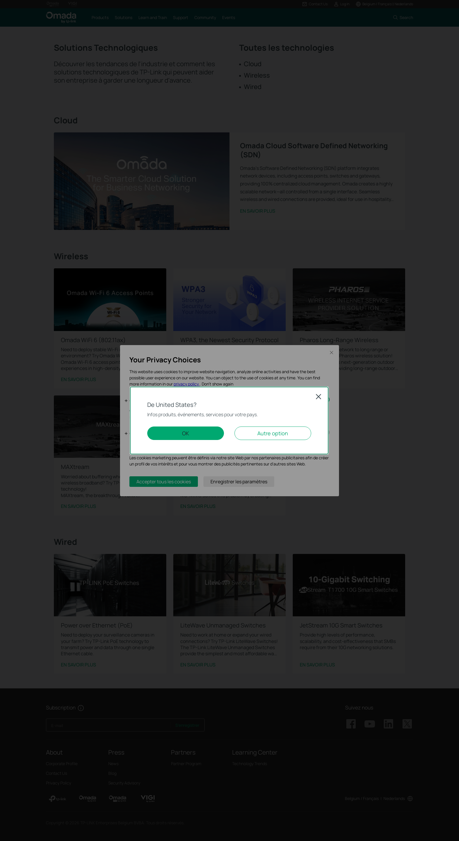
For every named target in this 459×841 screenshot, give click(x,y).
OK (185, 433)
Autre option (272, 433)
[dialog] (229, 420)
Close (318, 396)
